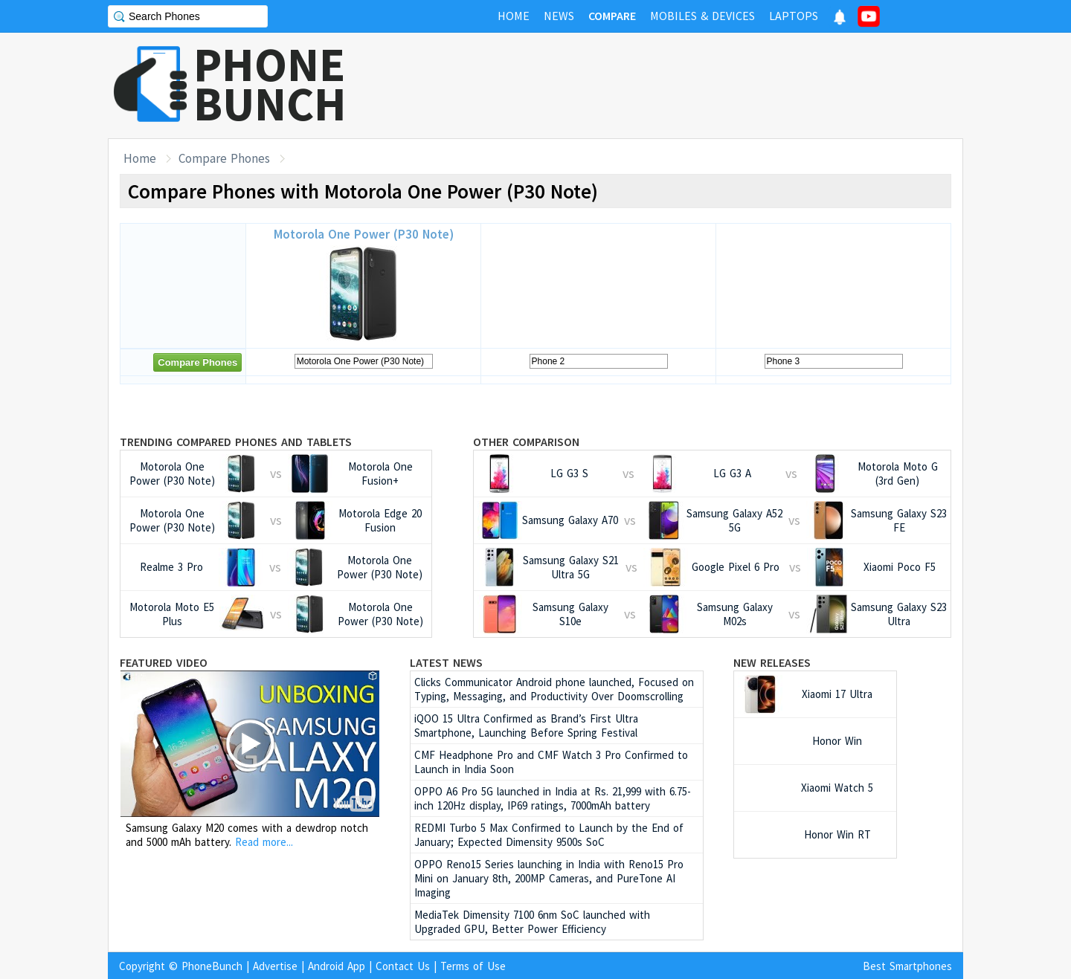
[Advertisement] (692, 85)
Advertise (275, 966)
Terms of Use (473, 966)
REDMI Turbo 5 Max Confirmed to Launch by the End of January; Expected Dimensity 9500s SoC (549, 835)
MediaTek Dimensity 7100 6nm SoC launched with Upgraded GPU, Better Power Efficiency (532, 922)
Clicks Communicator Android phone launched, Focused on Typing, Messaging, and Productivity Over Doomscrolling (554, 689)
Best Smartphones (907, 966)
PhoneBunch (211, 966)
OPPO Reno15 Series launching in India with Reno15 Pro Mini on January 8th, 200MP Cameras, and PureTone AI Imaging (549, 878)
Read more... (264, 842)
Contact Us (403, 966)
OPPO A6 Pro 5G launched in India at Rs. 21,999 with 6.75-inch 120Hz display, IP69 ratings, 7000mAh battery (552, 798)
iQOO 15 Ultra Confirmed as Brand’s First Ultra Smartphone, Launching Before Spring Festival (526, 725)
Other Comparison (526, 441)
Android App (336, 966)
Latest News (446, 662)
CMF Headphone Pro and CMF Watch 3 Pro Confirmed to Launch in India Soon (551, 762)
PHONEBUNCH (270, 84)
